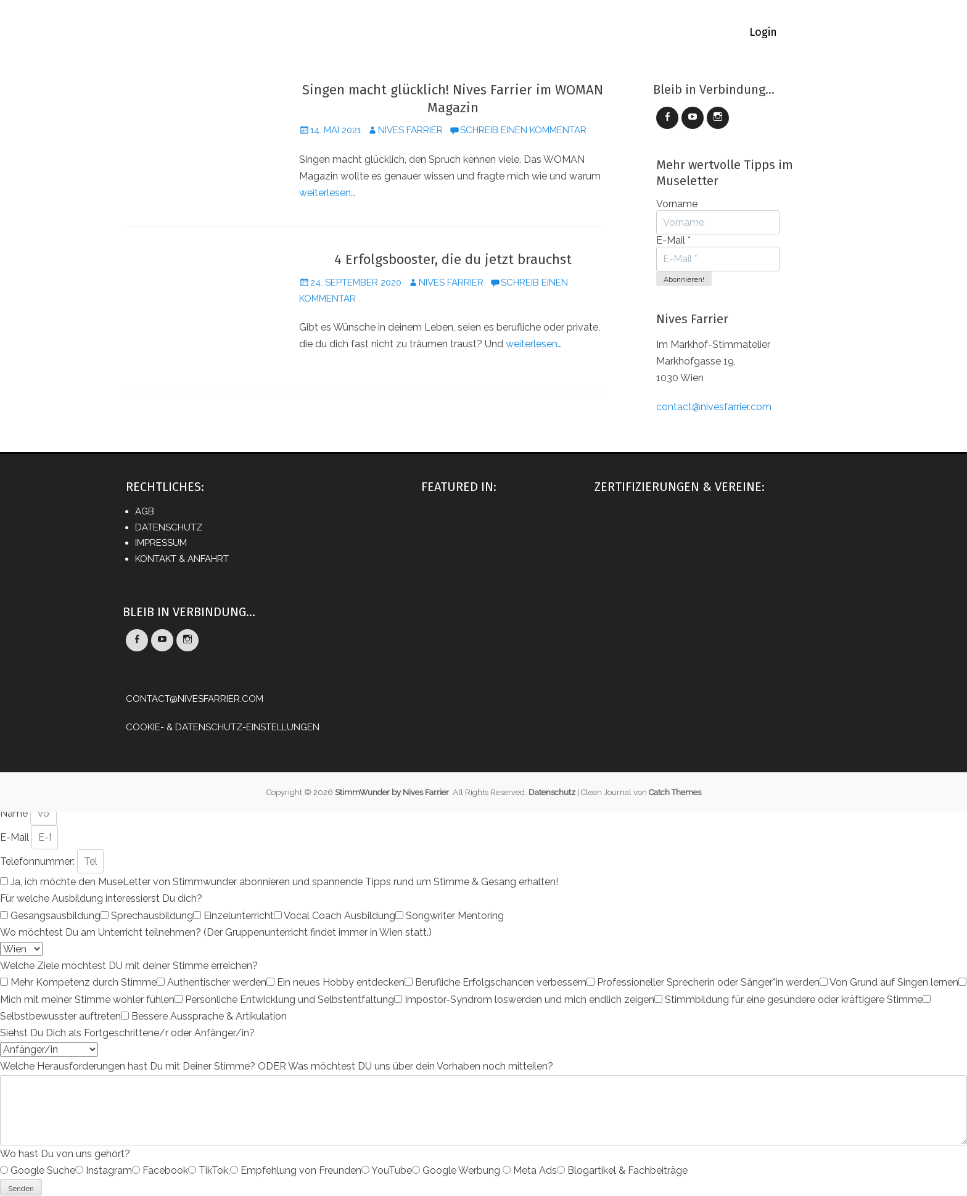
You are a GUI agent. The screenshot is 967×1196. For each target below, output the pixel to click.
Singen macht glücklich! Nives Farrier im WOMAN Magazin (452, 98)
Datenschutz (168, 527)
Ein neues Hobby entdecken (341, 982)
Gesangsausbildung (55, 916)
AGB (144, 511)
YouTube (391, 1170)
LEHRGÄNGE (268, 32)
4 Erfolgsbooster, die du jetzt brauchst (453, 259)
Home (200, 32)
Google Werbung (462, 1170)
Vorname (676, 204)
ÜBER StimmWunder (658, 32)
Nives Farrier (410, 130)
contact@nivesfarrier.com (714, 407)
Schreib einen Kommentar (523, 130)
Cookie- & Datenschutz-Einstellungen (222, 727)
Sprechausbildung (152, 916)
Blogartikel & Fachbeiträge (627, 1170)
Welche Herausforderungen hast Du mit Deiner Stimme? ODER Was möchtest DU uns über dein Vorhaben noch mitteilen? (276, 1066)
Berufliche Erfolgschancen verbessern (500, 982)
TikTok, (214, 1170)
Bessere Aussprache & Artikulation (209, 1016)
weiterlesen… (327, 193)
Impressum (161, 542)
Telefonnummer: (38, 861)
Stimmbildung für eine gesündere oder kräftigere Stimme (794, 999)
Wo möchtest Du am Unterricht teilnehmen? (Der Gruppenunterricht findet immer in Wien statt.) (216, 932)
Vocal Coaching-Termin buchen (505, 32)
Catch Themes (675, 792)
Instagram (109, 1170)
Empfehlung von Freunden (301, 1170)
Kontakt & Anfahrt (182, 558)
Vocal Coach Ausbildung (339, 916)
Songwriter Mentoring (455, 916)
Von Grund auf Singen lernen (893, 982)
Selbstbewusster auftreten (60, 1016)
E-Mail (673, 240)
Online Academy (362, 32)
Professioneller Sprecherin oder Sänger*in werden (708, 982)
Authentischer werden (216, 982)
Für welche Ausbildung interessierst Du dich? (101, 898)
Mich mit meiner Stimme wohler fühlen (87, 999)
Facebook (165, 1170)
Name (15, 813)
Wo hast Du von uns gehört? (65, 1154)
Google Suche (42, 1170)
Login (763, 32)
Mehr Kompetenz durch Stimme (83, 982)
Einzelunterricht (239, 916)
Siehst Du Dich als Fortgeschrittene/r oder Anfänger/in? (127, 1033)
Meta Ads (535, 1170)
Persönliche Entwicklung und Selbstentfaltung (289, 999)
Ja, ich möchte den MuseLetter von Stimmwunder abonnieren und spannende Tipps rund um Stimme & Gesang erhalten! (284, 882)
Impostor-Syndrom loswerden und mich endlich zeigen (529, 999)
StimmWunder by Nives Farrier (392, 792)
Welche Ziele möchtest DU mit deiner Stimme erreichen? (129, 965)
